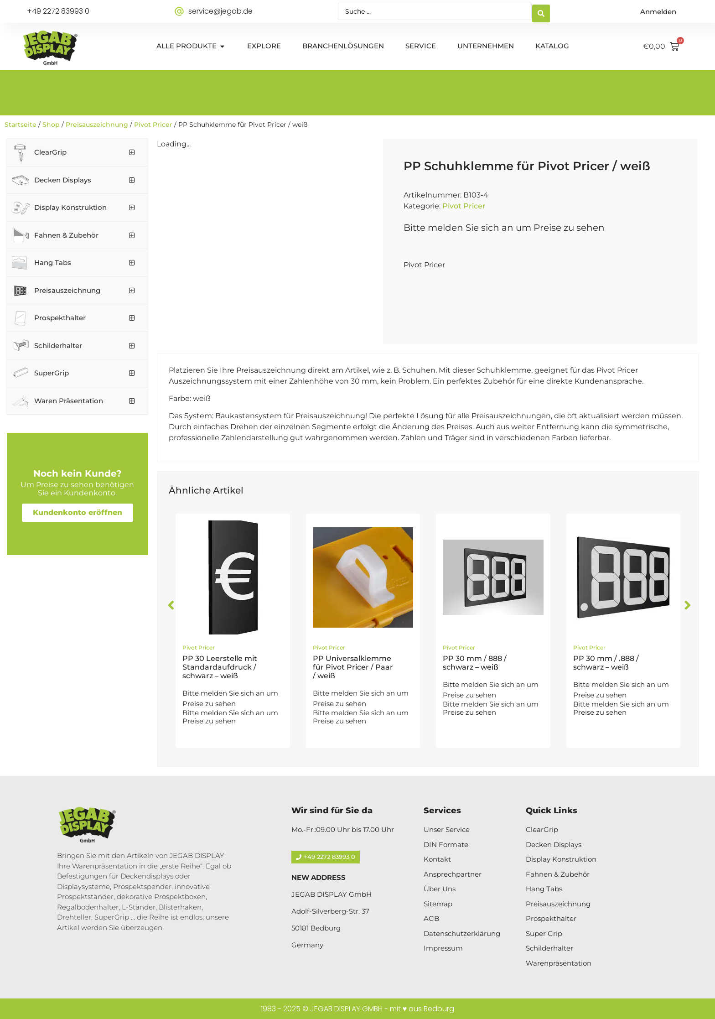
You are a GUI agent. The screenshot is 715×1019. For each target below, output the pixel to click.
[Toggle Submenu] (132, 152)
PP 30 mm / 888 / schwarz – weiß (475, 662)
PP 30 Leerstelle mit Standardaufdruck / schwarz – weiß (219, 667)
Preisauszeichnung (97, 124)
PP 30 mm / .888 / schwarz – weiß (606, 662)
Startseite (20, 124)
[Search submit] (541, 12)
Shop (51, 124)
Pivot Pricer (153, 124)
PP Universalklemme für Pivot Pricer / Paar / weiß (353, 667)
